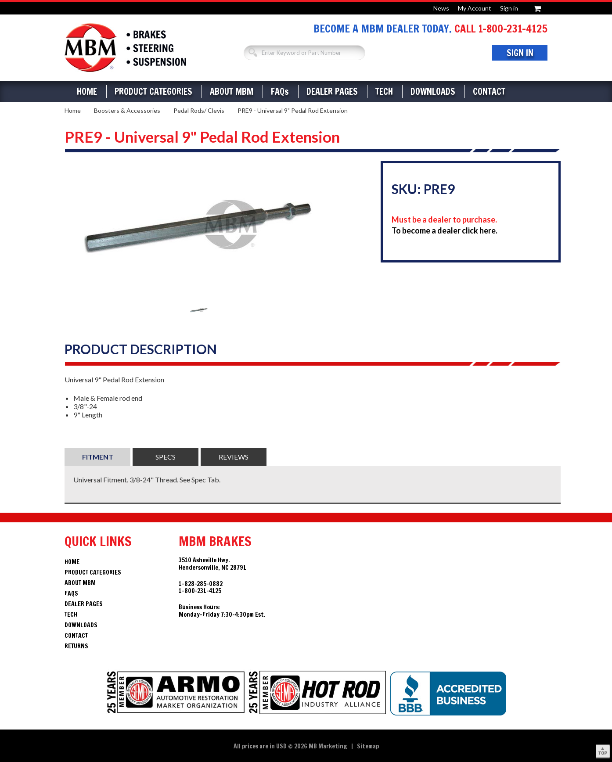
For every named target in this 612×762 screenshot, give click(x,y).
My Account (474, 8)
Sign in (509, 8)
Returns (76, 646)
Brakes (125, 47)
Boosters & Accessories (127, 110)
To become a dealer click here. (444, 230)
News (441, 8)
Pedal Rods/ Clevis (198, 110)
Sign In (520, 53)
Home (87, 91)
